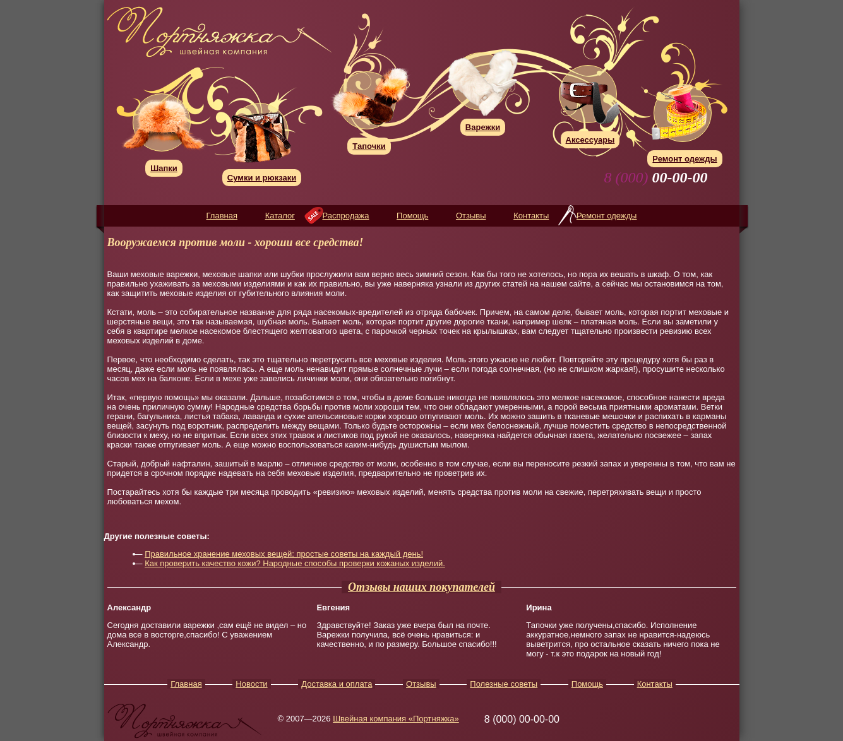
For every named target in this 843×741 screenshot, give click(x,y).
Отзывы (471, 215)
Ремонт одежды (607, 215)
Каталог (280, 215)
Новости (251, 684)
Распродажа (346, 215)
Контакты (531, 215)
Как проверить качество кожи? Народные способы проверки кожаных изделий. (295, 563)
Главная (221, 215)
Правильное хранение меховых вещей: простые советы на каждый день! (284, 554)
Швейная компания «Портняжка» (396, 718)
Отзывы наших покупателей (421, 587)
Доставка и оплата (336, 684)
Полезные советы (503, 684)
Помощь (412, 215)
